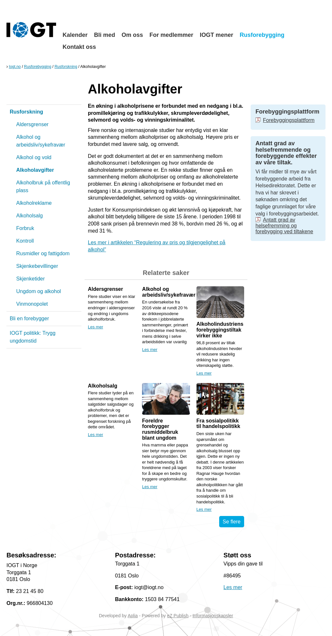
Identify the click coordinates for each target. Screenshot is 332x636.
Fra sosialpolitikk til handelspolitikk (218, 423)
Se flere (232, 521)
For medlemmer (171, 35)
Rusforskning (65, 66)
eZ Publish (177, 615)
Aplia (133, 615)
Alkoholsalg (29, 215)
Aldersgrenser (32, 124)
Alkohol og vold (34, 157)
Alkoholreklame (34, 203)
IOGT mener (216, 35)
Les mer (95, 326)
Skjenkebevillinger (37, 266)
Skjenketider (30, 278)
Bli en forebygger (29, 318)
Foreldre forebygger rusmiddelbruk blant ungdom (160, 429)
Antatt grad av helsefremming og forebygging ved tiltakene (284, 225)
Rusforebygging (262, 35)
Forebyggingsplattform (288, 120)
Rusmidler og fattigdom (43, 253)
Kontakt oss (79, 47)
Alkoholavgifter (35, 170)
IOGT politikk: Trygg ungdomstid (32, 337)
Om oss (132, 35)
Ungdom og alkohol (38, 291)
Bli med (104, 35)
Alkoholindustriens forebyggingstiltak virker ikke (219, 329)
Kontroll (25, 241)
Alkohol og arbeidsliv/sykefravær (40, 141)
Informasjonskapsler (213, 615)
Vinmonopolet (32, 304)
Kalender (75, 35)
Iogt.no (15, 66)
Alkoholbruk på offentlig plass (43, 186)
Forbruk (25, 228)
